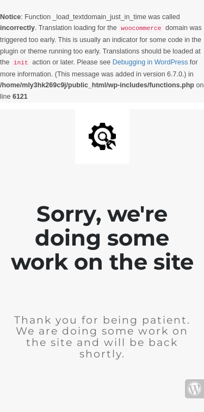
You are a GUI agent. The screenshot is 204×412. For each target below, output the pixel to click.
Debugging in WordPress (150, 62)
